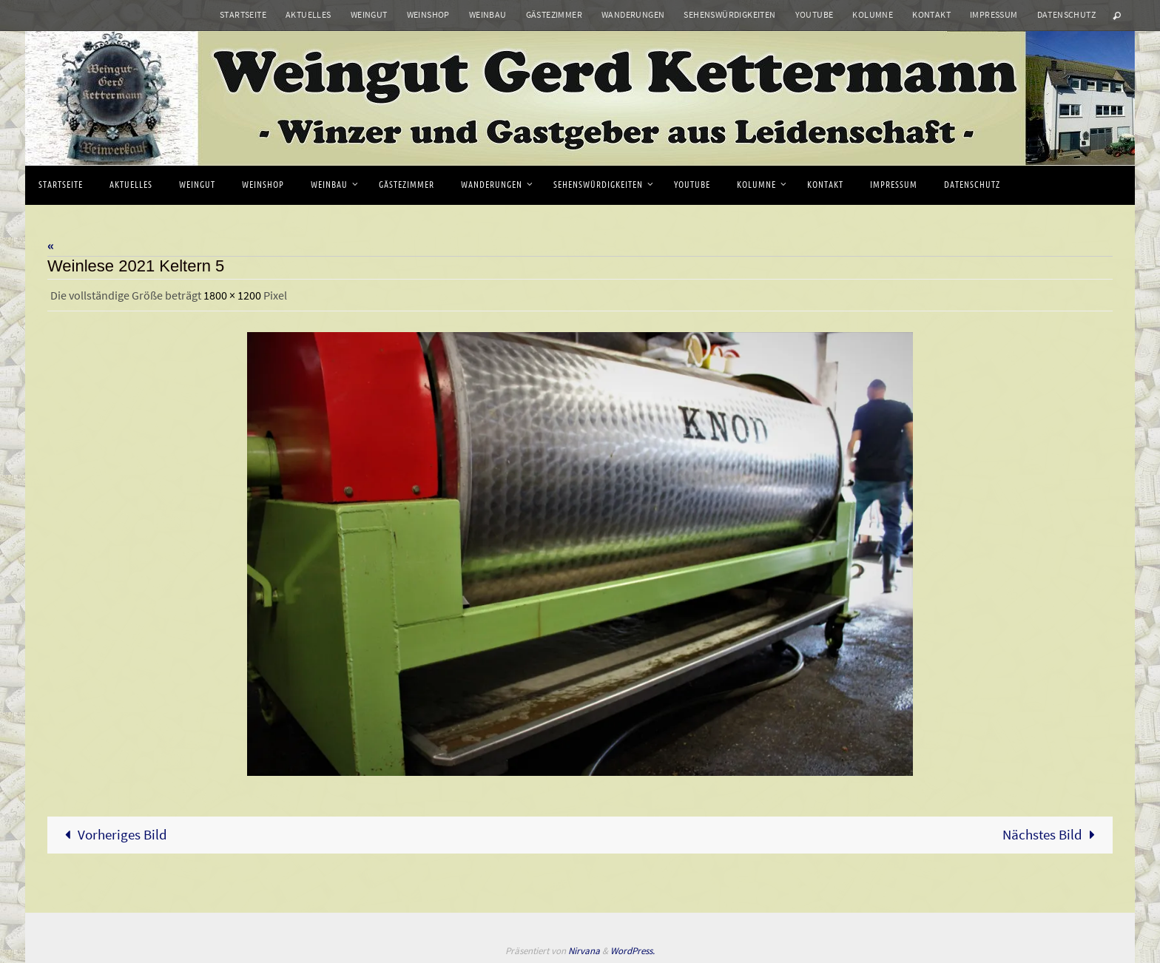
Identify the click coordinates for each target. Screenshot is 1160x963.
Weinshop (428, 14)
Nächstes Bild (1052, 834)
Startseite (243, 14)
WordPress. (632, 951)
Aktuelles (308, 14)
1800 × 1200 (232, 295)
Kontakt (931, 14)
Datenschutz (1066, 14)
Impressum (994, 14)
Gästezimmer (554, 14)
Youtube (814, 14)
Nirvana (584, 951)
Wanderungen (632, 14)
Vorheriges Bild (112, 834)
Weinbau (488, 14)
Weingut (369, 14)
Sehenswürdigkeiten (729, 14)
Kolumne (872, 14)
